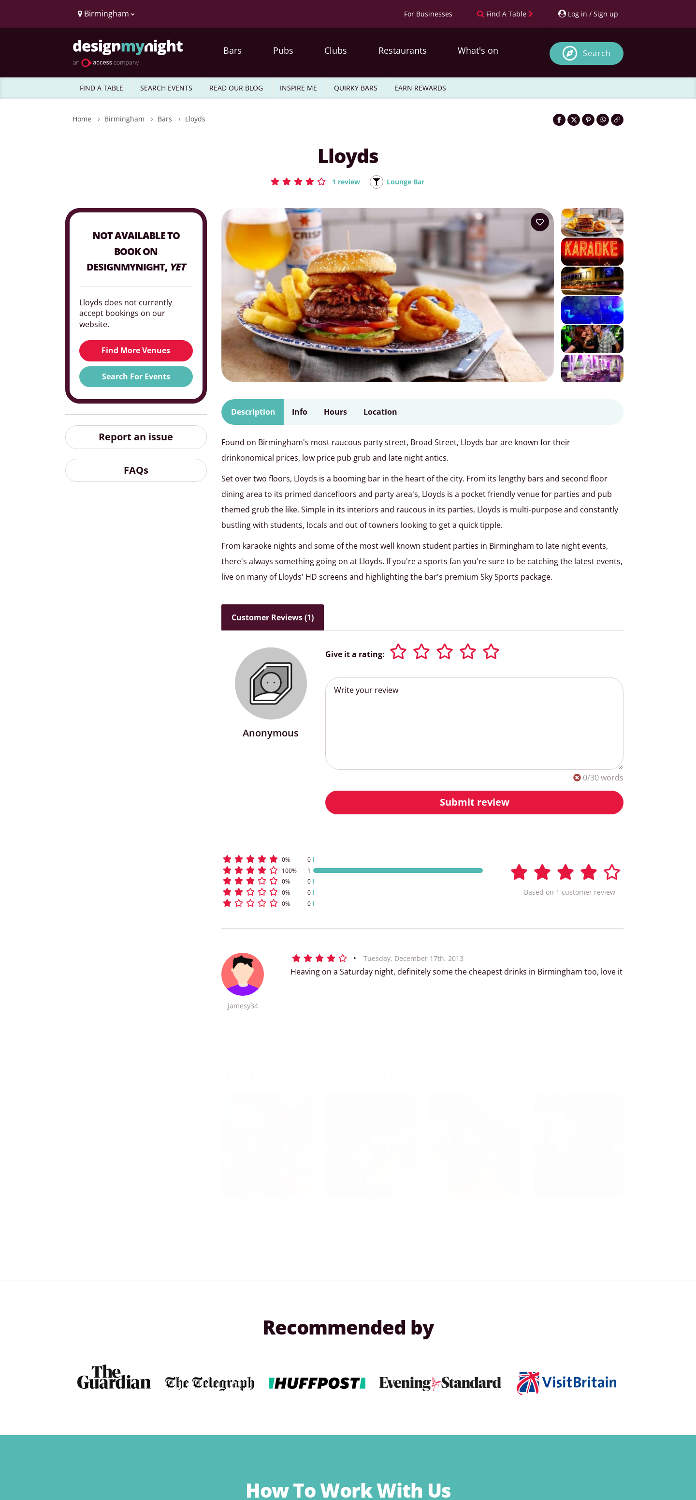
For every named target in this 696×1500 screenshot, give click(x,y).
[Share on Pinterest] (588, 120)
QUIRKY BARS (355, 87)
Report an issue (136, 437)
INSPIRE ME (298, 87)
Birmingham (124, 118)
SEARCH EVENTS (166, 87)
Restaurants (402, 50)
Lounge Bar (407, 182)
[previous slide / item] (241, 1153)
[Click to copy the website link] (617, 120)
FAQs (136, 470)
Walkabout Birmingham (266, 1231)
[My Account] (588, 14)
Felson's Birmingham (370, 1225)
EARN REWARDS (420, 87)
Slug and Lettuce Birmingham (474, 1231)
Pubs (283, 50)
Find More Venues (136, 351)
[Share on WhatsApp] (602, 120)
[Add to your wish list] (540, 223)
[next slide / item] (604, 1153)
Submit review (474, 802)
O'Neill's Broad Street (578, 1225)
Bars (232, 50)
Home (81, 118)
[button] (311, 181)
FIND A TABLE (101, 87)
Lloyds (195, 118)
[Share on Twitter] (573, 120)
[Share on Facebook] (559, 120)
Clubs (335, 50)
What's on (478, 50)
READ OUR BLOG (236, 87)
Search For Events (136, 377)
